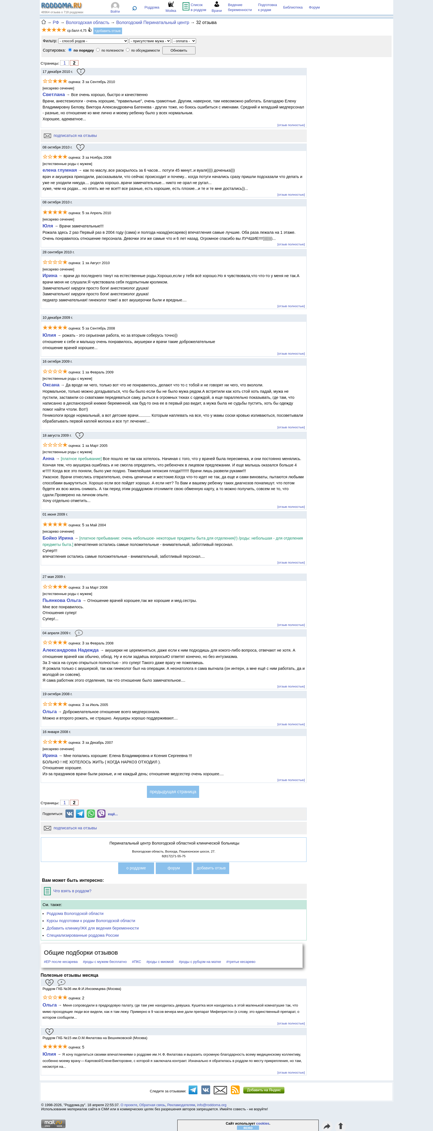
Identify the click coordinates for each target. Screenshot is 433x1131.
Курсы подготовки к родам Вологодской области (91, 920)
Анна (49, 458)
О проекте (129, 1105)
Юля (48, 226)
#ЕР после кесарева (61, 962)
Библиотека (293, 7)
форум (174, 868)
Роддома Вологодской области (75, 913)
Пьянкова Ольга (62, 600)
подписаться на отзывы (70, 135)
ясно (248, 1127)
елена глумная (60, 170)
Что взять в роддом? (67, 891)
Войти (115, 12)
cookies (263, 1123)
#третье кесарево (240, 962)
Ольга (50, 711)
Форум (314, 7)
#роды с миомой (160, 962)
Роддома (151, 7)
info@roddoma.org (211, 1105)
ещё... (113, 814)
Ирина (50, 275)
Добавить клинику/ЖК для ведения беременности (93, 928)
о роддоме (136, 868)
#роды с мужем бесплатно (105, 962)
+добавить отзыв (107, 31)
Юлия (49, 335)
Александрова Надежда (71, 650)
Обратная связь (152, 1105)
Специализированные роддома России (83, 935)
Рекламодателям (181, 1105)
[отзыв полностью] (291, 125)
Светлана (54, 94)
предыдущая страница (173, 791)
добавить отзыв (211, 868)
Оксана (51, 384)
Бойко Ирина (58, 538)
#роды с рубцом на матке (200, 962)
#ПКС (136, 962)
